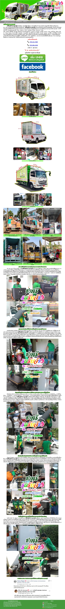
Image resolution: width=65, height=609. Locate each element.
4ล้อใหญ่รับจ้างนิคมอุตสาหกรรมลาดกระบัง (12, 603)
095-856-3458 (34, 45)
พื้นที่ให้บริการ (19, 21)
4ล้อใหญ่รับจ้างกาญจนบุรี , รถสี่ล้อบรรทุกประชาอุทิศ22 (32, 235)
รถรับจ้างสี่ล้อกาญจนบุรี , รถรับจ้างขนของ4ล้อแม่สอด (32, 264)
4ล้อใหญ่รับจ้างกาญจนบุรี (9, 22)
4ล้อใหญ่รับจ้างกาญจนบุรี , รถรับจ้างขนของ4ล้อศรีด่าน (52, 235)
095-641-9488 (34, 42)
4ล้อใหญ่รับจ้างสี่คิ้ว (8, 606)
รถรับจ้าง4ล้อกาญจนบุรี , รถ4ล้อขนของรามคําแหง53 (13, 264)
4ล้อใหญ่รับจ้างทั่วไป (14, 606)
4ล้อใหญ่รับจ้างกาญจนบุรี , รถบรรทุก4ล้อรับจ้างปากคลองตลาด (13, 235)
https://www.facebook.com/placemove (50, 606)
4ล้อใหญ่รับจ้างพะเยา (13, 602)
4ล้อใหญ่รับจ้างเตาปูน (11, 604)
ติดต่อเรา (25, 21)
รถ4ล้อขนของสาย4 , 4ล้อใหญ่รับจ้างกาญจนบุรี (52, 263)
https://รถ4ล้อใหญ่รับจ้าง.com (48, 607)
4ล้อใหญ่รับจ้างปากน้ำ (6, 602)
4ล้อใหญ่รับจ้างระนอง (8, 605)
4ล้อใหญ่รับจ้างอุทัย (14, 605)
